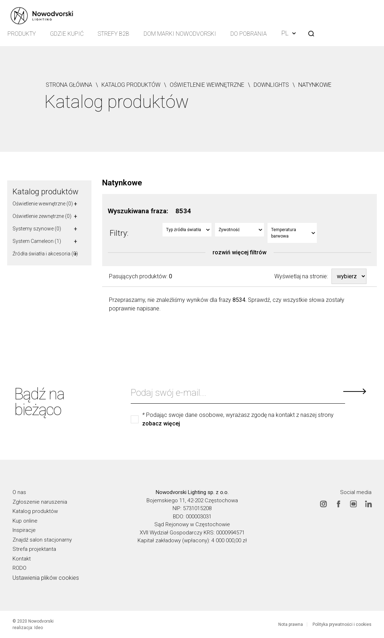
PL (288, 33)
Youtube (353, 504)
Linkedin (368, 504)
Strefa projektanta (34, 549)
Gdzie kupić (67, 33)
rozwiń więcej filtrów (239, 252)
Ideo (38, 627)
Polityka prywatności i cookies (342, 624)
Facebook (338, 504)
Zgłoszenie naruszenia (40, 502)
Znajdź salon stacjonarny (42, 540)
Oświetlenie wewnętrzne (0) (43, 203)
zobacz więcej (161, 424)
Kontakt (22, 558)
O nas (19, 492)
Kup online (25, 521)
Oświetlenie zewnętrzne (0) (42, 216)
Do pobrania (248, 33)
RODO (19, 568)
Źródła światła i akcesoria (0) (45, 253)
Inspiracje (24, 530)
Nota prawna (290, 624)
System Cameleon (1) (37, 241)
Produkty (22, 33)
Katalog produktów (46, 191)
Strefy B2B (113, 33)
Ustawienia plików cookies (46, 577)
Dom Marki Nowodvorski (180, 33)
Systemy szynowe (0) (37, 228)
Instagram (323, 504)
